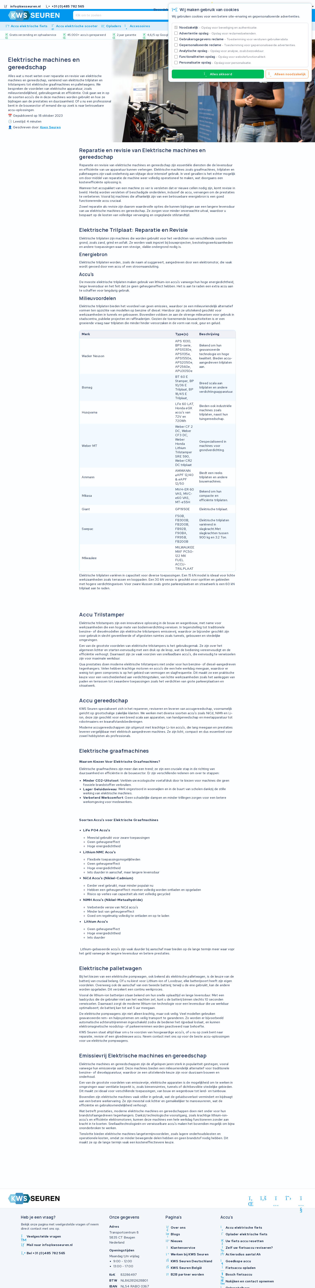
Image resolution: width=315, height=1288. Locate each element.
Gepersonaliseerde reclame (237, 45)
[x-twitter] (289, 1198)
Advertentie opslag (217, 33)
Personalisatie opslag (215, 62)
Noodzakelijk (218, 27)
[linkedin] (251, 1198)
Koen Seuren (50, 127)
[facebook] (263, 1198)
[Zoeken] (149, 15)
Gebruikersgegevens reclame (233, 39)
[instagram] (276, 1198)
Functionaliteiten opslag (222, 57)
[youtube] (301, 1198)
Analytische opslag (221, 51)
